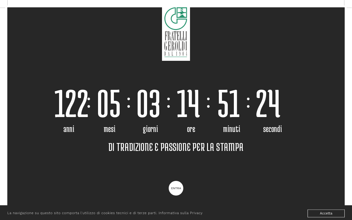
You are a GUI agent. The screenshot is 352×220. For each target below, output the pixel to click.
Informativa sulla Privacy (181, 214)
